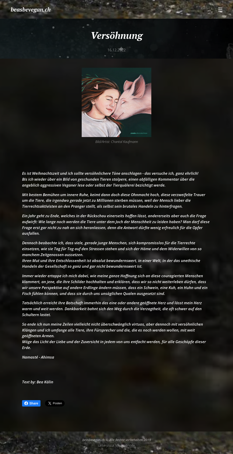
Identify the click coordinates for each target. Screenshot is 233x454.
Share (31, 403)
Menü (220, 9)
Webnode (128, 445)
